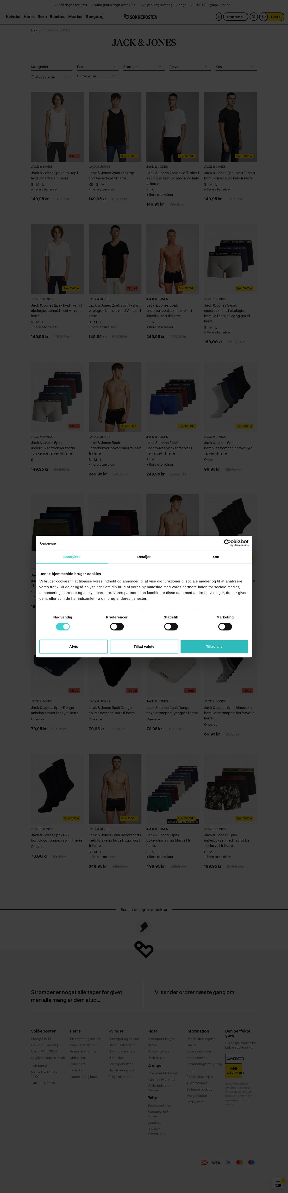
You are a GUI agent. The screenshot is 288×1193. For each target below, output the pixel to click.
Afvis (73, 646)
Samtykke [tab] (72, 557)
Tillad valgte (144, 646)
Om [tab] (216, 557)
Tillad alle (214, 646)
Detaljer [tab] (144, 557)
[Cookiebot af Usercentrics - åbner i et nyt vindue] (228, 542)
